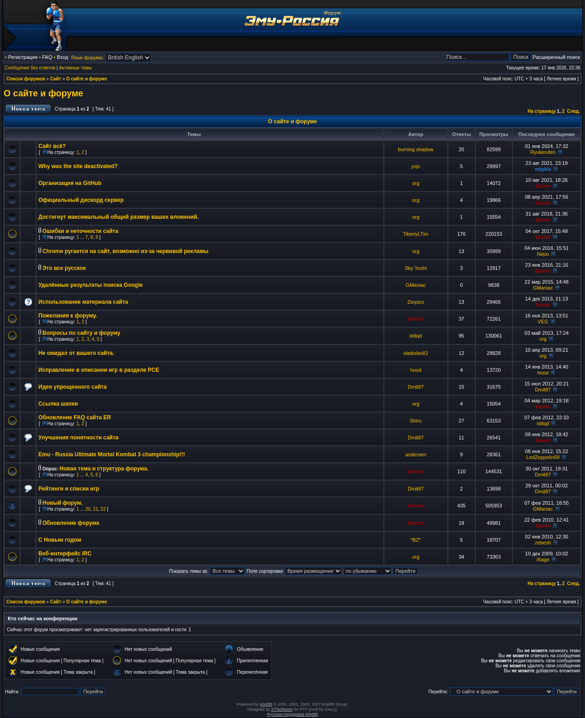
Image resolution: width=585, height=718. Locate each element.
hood (415, 370)
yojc (415, 166)
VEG (542, 321)
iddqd (416, 335)
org (416, 183)
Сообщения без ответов (30, 67)
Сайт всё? (52, 146)
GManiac (416, 285)
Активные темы (75, 67)
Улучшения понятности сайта (78, 437)
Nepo (543, 254)
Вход (62, 57)
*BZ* (415, 540)
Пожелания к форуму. (67, 315)
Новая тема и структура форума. (104, 468)
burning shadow (416, 149)
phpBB (266, 704)
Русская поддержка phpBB (292, 714)
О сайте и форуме (86, 78)
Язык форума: (87, 57)
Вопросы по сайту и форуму (81, 333)
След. (573, 111)
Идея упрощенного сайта (72, 387)
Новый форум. (63, 503)
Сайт (55, 78)
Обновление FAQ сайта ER (74, 417)
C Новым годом (59, 540)
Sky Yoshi (416, 268)
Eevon (542, 186)
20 (87, 509)
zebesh (543, 542)
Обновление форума (71, 523)
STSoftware (281, 709)
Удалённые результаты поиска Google (90, 285)
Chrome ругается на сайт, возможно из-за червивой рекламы (125, 251)
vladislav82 (415, 353)
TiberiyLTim (416, 234)
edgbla (543, 169)
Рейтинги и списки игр (68, 489)
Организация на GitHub (69, 183)
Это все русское (64, 268)
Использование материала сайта (83, 302)
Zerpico (415, 302)
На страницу (541, 111)
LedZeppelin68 (543, 457)
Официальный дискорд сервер (81, 200)
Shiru (416, 420)
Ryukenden (543, 152)
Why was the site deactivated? (77, 166)
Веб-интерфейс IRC (64, 553)
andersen (415, 454)
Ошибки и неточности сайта (80, 231)
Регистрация (22, 57)
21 (95, 509)
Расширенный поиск (556, 57)
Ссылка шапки (58, 404)
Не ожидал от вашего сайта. (76, 353)
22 (103, 509)
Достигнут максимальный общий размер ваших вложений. (118, 217)
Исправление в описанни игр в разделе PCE (98, 370)
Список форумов (25, 78)
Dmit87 (416, 387)
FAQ (47, 57)
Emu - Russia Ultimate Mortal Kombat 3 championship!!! (111, 454)
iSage (543, 559)
